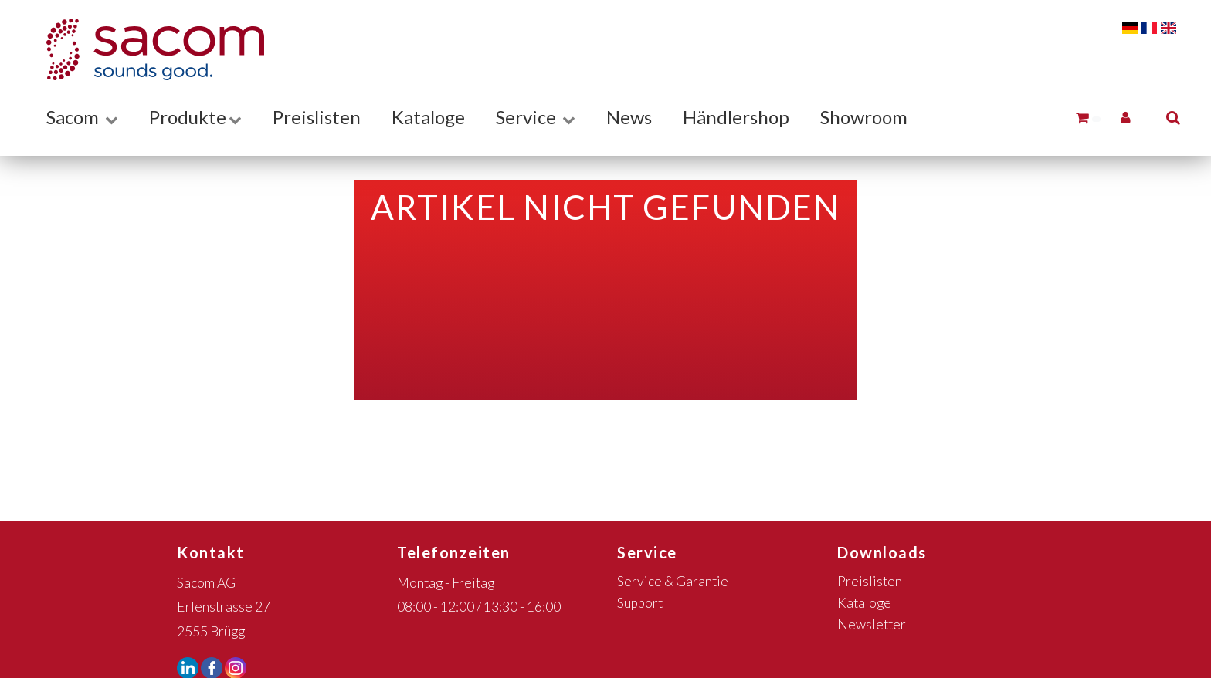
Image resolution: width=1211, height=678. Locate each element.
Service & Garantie (672, 581)
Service (535, 117)
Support (640, 603)
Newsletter (871, 624)
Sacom (82, 117)
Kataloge (428, 117)
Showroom (863, 117)
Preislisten (317, 117)
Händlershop (736, 117)
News (629, 117)
